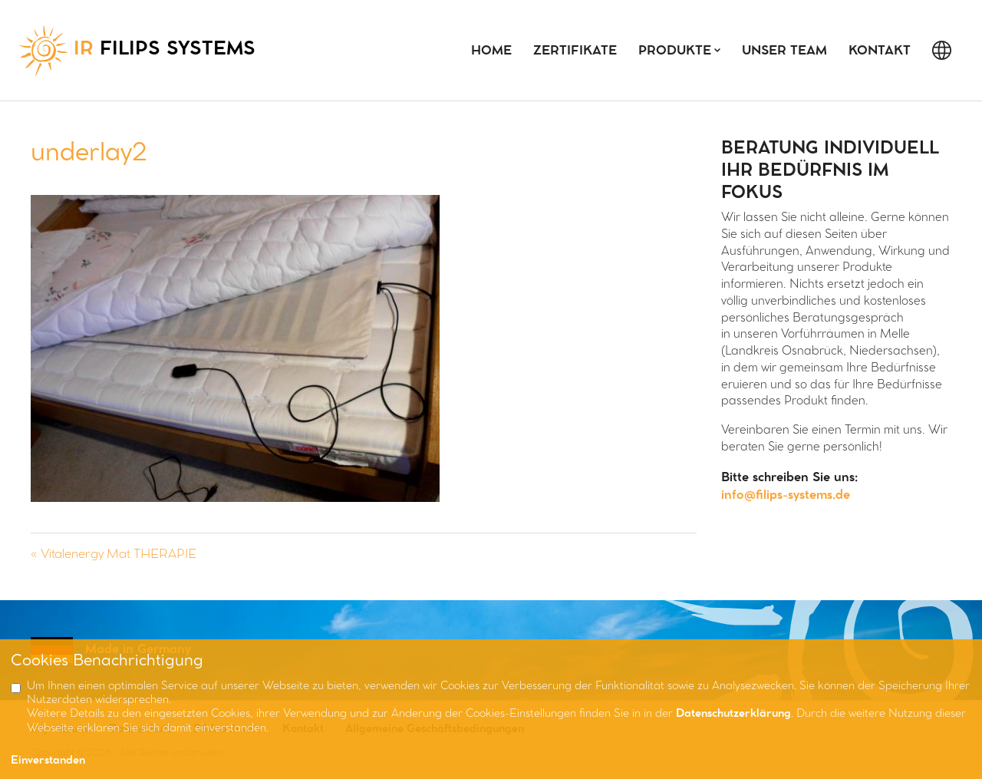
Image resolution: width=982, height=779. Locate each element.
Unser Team (784, 51)
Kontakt (880, 51)
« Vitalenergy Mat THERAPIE (113, 554)
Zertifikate (575, 51)
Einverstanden (48, 761)
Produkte (674, 51)
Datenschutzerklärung (733, 714)
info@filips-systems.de (785, 495)
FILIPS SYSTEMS (136, 50)
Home (491, 51)
